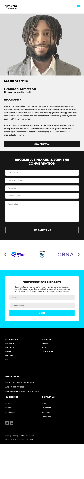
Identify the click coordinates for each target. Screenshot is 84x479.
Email (44, 403)
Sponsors (46, 340)
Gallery (9, 355)
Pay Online (46, 408)
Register (8, 403)
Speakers (9, 344)
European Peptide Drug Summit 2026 (22, 391)
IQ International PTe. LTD (28, 436)
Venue (45, 344)
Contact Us (47, 351)
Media (45, 347)
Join (42, 313)
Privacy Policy (11, 436)
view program (42, 144)
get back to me (42, 230)
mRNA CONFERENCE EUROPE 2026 (19, 382)
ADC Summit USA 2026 (14, 387)
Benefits (9, 351)
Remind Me (10, 412)
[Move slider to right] (78, 254)
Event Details (11, 340)
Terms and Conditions (46, 414)
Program (9, 347)
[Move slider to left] (5, 254)
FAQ (7, 359)
